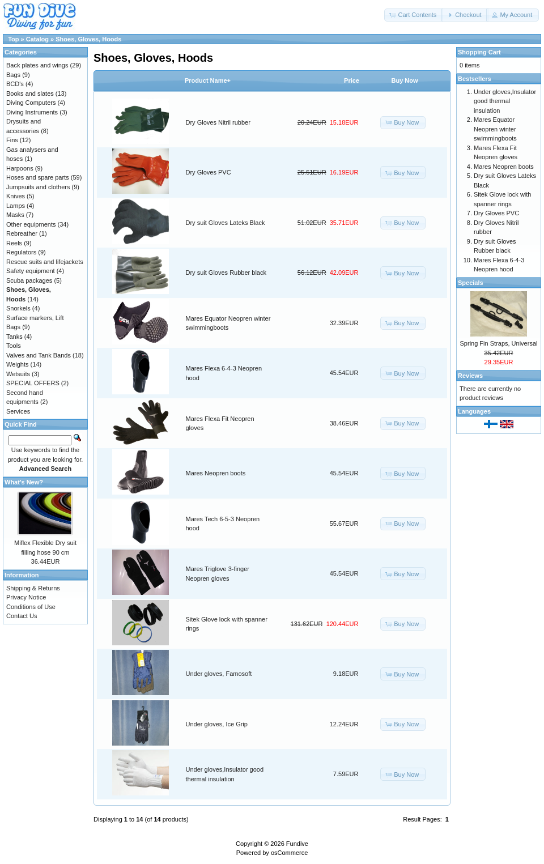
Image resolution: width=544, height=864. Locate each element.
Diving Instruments (32, 112)
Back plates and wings (37, 65)
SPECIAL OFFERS (33, 383)
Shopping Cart (479, 52)
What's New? (24, 482)
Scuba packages (29, 280)
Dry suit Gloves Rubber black (226, 272)
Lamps (15, 205)
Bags (13, 74)
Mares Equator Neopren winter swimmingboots (495, 129)
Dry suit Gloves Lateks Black (225, 222)
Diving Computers (31, 102)
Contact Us (21, 615)
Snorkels (18, 308)
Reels (14, 243)
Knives (15, 196)
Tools (13, 345)
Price (351, 80)
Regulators (21, 252)
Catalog (37, 39)
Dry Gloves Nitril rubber (218, 122)
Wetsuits (18, 374)
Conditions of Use (31, 606)
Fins (12, 140)
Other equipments (31, 224)
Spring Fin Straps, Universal (499, 343)
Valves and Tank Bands (38, 355)
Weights (17, 364)
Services (18, 411)
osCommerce (289, 852)
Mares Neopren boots (216, 473)
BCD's (15, 83)
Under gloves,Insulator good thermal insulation (505, 101)
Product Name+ (208, 80)
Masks (15, 214)
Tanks (14, 336)
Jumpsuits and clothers (38, 187)
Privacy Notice (26, 597)
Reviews (470, 375)
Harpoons (19, 168)
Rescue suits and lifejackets (44, 261)
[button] (413, 15)
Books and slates (30, 93)
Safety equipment (30, 270)
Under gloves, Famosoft (219, 673)
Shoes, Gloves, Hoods (88, 39)
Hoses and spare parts (37, 177)
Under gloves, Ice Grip (217, 724)
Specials (470, 282)
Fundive (297, 843)
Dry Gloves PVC (208, 172)
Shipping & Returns (33, 588)
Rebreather (21, 233)
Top (13, 39)
